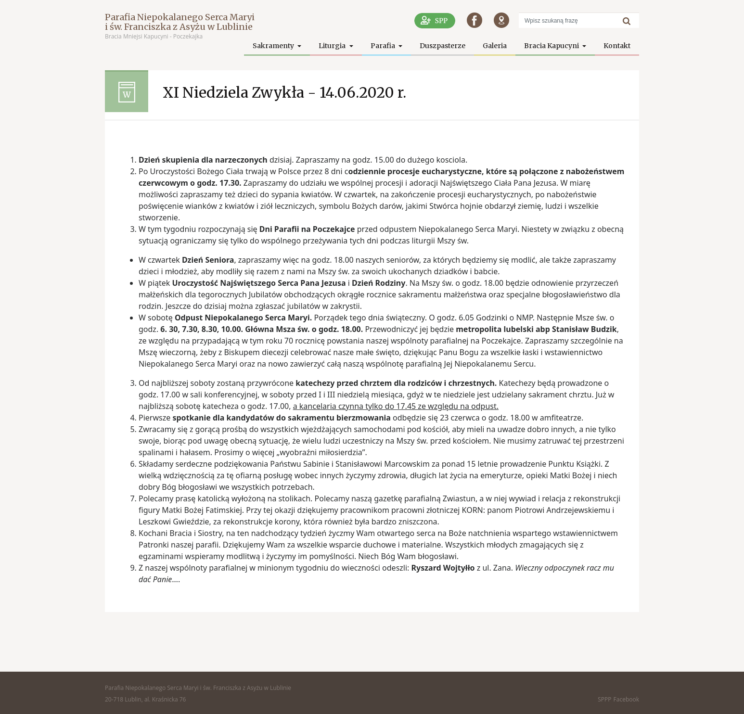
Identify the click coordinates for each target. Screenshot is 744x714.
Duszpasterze (442, 45)
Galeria (495, 45)
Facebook (626, 699)
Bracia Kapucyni (552, 45)
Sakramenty (274, 45)
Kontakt (616, 45)
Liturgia (333, 45)
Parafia (384, 45)
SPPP (604, 699)
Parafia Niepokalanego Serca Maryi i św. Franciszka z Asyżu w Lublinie (180, 22)
